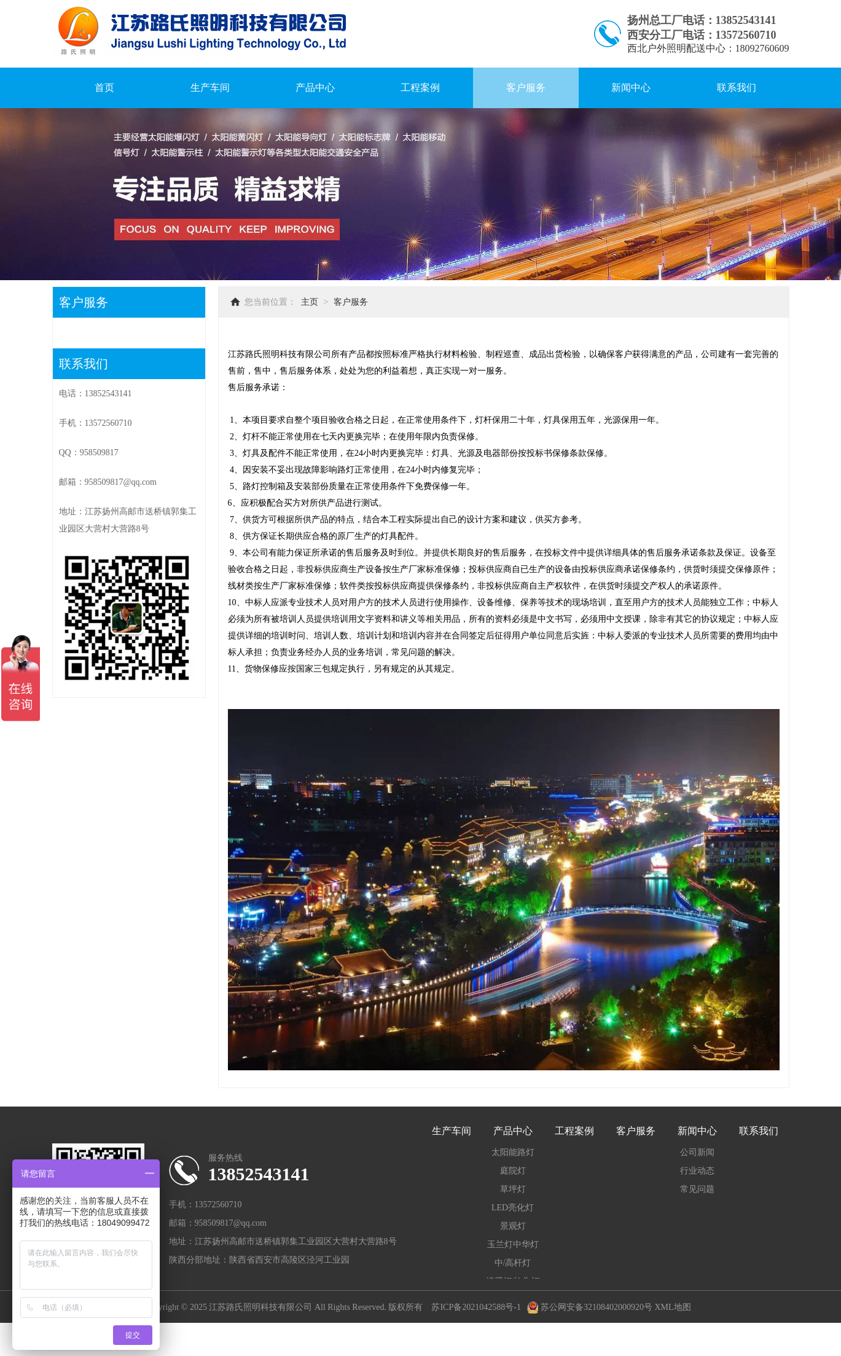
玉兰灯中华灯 (513, 1244)
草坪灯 (513, 1189)
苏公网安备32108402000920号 (589, 1307)
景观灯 (513, 1226)
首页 (104, 87)
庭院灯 (513, 1170)
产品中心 (315, 87)
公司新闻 (697, 1152)
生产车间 (210, 87)
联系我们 (736, 87)
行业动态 (697, 1170)
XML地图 (672, 1307)
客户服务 (526, 87)
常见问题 (697, 1189)
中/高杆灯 (513, 1263)
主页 (309, 302)
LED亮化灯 (512, 1207)
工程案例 (420, 87)
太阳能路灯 (512, 1152)
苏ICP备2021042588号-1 (475, 1307)
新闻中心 (631, 87)
